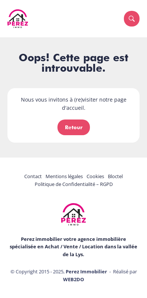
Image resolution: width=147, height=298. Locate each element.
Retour (73, 127)
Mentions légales (64, 176)
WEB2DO (73, 279)
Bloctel (115, 176)
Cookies (95, 176)
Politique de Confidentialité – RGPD (74, 184)
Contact (33, 176)
